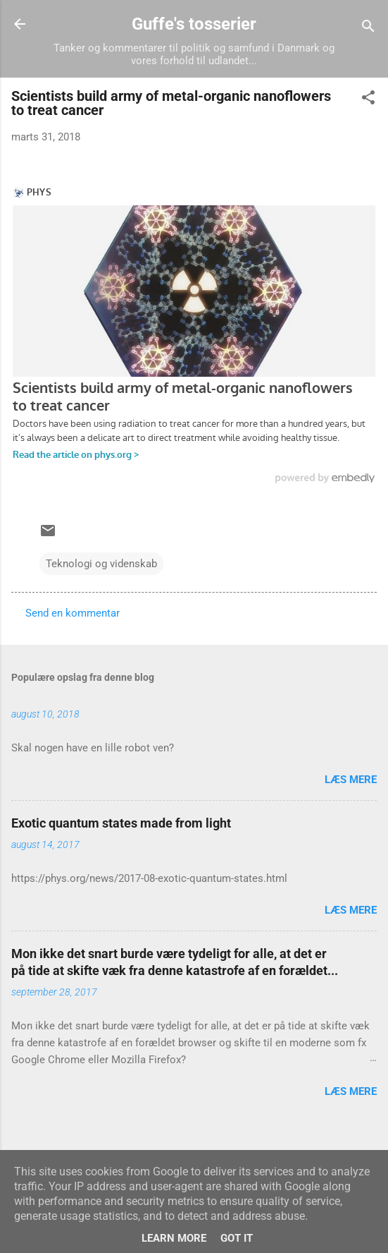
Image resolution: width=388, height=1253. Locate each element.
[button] (368, 100)
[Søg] (368, 28)
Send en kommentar (72, 613)
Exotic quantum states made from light (121, 823)
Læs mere (351, 779)
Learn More (174, 1238)
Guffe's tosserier (194, 24)
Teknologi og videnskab (101, 563)
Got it (236, 1238)
